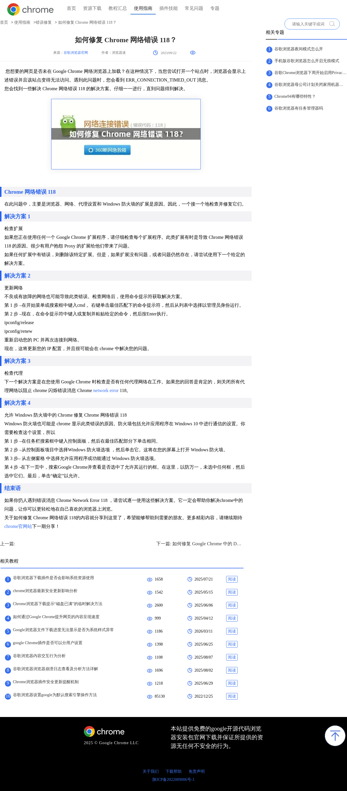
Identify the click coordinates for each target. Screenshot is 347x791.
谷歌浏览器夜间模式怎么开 (298, 49)
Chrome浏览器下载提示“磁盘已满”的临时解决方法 (58, 604)
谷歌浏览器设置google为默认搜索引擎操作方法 (55, 695)
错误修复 (44, 22)
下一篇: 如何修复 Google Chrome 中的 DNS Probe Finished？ (199, 543)
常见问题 (194, 8)
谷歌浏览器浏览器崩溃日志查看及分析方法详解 (55, 669)
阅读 (232, 579)
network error (106, 390)
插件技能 (168, 8)
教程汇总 (117, 8)
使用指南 (143, 8)
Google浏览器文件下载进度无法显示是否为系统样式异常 (63, 630)
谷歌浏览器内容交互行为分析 (39, 656)
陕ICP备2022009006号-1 (173, 779)
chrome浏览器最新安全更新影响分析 (45, 591)
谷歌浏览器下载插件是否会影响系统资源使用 (53, 578)
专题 (214, 8)
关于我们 (151, 771)
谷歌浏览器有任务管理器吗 (298, 108)
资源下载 (92, 8)
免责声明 (197, 771)
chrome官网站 (18, 526)
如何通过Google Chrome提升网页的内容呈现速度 (56, 617)
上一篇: (7, 543)
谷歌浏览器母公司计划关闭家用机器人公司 (310, 84)
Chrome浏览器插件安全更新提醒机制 (46, 682)
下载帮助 (173, 771)
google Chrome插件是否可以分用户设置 (48, 643)
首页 (71, 8)
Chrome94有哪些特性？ (295, 96)
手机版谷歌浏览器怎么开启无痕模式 (306, 61)
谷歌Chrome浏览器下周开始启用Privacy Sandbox (310, 73)
